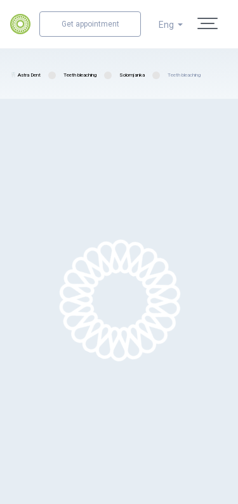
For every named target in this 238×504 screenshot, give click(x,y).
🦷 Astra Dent (25, 75)
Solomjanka (132, 75)
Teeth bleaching (79, 75)
